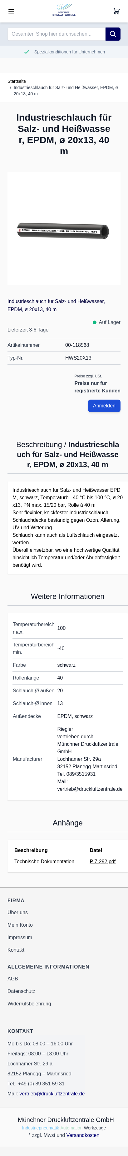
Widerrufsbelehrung (29, 1003)
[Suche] (113, 34)
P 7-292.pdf (103, 861)
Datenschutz (21, 991)
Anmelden (104, 405)
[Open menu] (11, 11)
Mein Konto (20, 925)
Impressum (19, 937)
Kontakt (15, 950)
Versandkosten (83, 1135)
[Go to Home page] (64, 11)
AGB (12, 978)
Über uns (17, 912)
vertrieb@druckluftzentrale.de (52, 1093)
